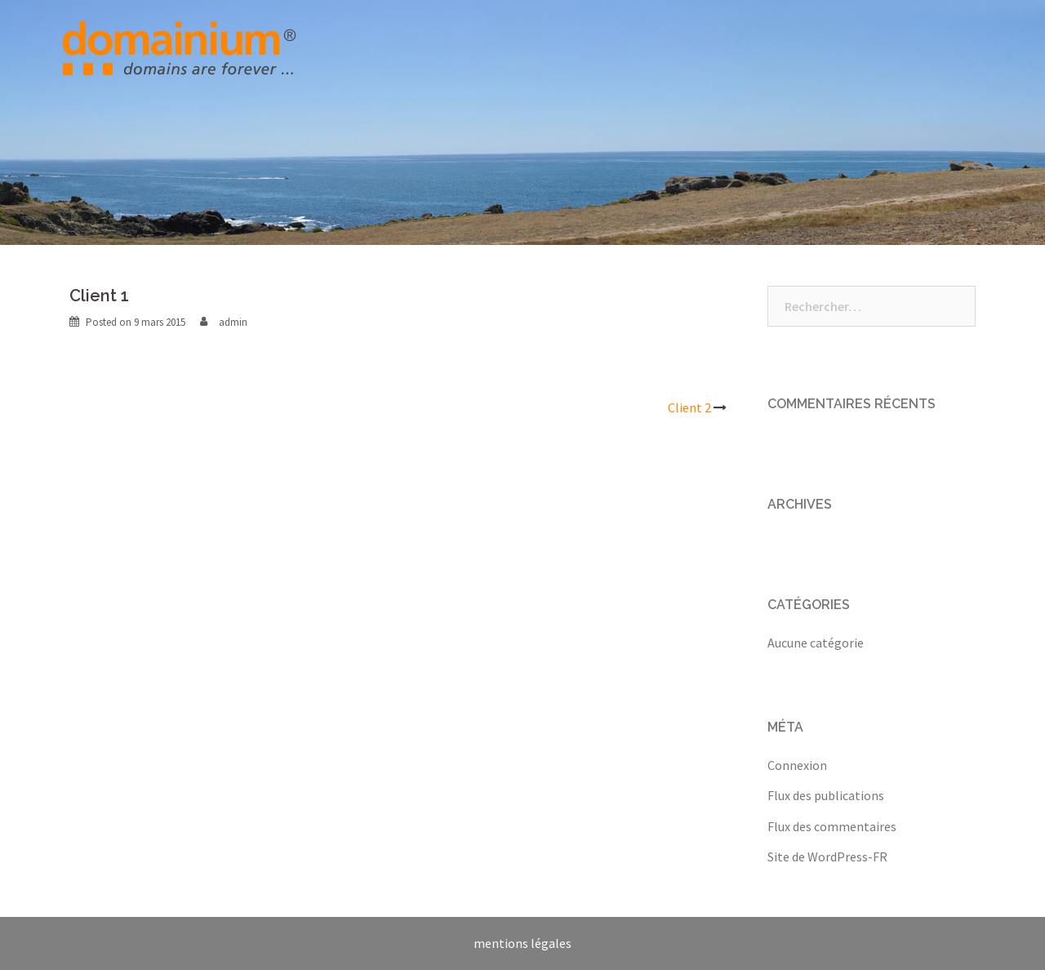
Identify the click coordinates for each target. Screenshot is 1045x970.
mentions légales (522, 943)
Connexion (797, 765)
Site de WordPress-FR (827, 856)
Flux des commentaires (831, 826)
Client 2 (689, 407)
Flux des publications (825, 795)
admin (233, 322)
